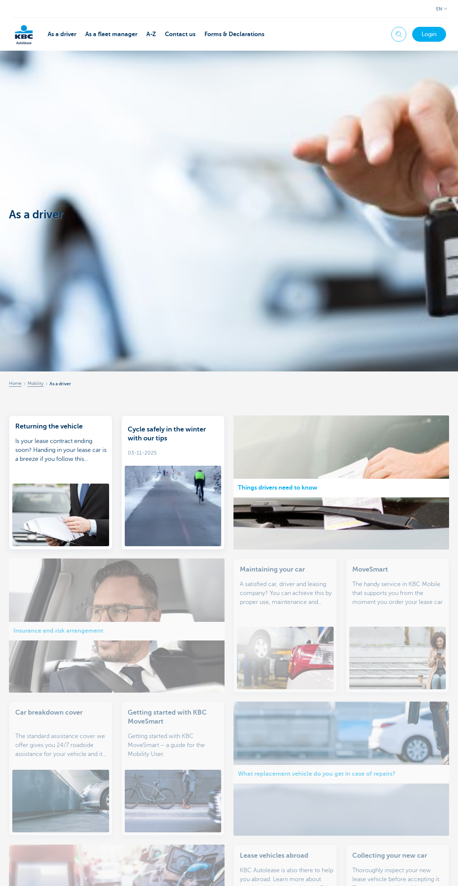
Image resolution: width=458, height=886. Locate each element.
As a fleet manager (111, 34)
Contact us (180, 34)
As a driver (62, 34)
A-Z (151, 34)
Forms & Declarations (234, 34)
